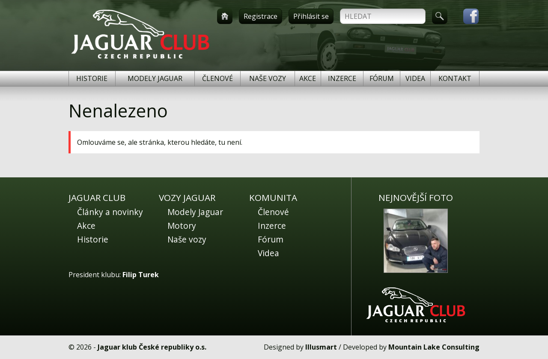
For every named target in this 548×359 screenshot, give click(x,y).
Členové (217, 78)
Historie (91, 78)
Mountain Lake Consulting (434, 347)
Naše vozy (267, 78)
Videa (415, 78)
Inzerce (342, 78)
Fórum (381, 78)
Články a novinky (110, 212)
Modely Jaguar (155, 78)
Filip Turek (140, 274)
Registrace (260, 16)
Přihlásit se (311, 16)
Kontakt (454, 78)
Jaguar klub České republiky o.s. (152, 347)
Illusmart (321, 347)
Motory (181, 225)
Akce (307, 78)
